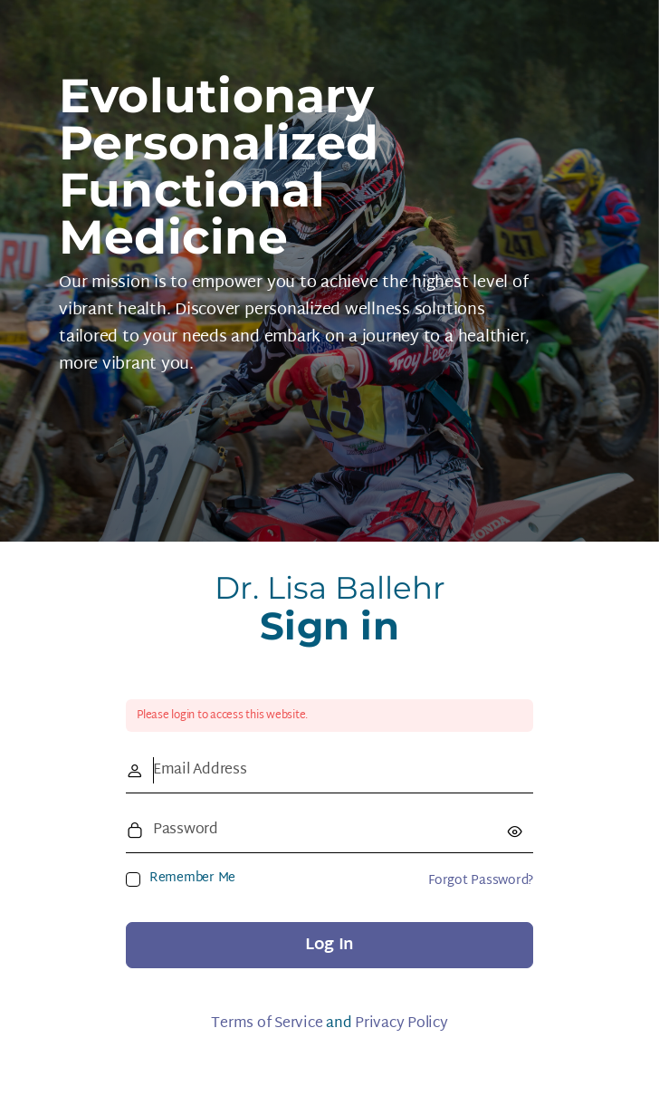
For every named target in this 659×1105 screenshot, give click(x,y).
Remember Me (192, 878)
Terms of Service (266, 1024)
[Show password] (515, 830)
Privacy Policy (401, 1024)
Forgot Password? (480, 881)
